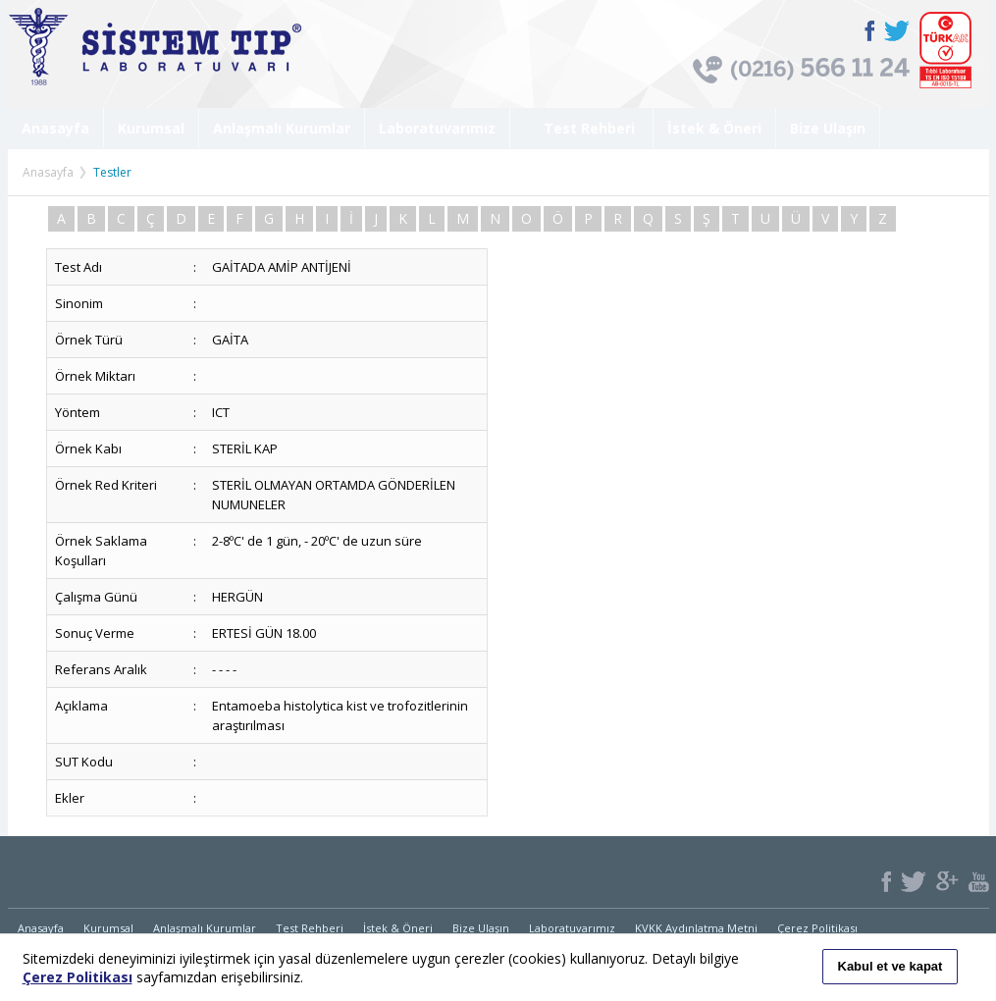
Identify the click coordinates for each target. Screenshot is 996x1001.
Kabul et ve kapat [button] (890, 966)
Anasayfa (55, 128)
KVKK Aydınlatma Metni (696, 928)
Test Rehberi (581, 128)
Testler (112, 172)
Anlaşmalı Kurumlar (281, 128)
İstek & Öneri (714, 128)
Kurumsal (151, 128)
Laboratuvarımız (437, 128)
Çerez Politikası (817, 928)
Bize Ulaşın (827, 128)
